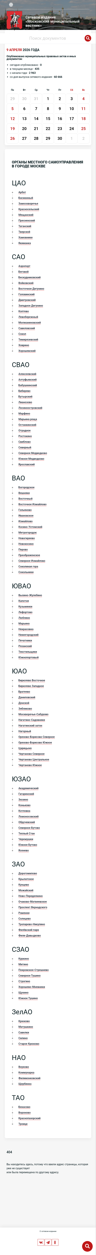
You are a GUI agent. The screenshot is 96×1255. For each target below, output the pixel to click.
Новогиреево (27, 538)
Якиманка (25, 243)
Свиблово (25, 441)
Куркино (24, 958)
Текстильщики (28, 651)
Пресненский (27, 220)
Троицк (23, 1123)
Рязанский (25, 646)
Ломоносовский (29, 816)
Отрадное (25, 430)
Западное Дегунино (31, 305)
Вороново (25, 1112)
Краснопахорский (30, 1118)
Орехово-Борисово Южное (35, 742)
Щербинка (25, 1083)
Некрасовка (26, 629)
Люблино (24, 617)
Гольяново (25, 510)
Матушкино (26, 1026)
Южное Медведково (31, 458)
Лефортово (25, 612)
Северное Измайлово (32, 560)
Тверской (24, 231)
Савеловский (27, 328)
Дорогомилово (28, 873)
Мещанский (26, 214)
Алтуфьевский (28, 379)
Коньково (25, 805)
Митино (23, 964)
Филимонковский (30, 1078)
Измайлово (26, 521)
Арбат (22, 192)
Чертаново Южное (30, 765)
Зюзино (23, 799)
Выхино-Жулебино (30, 595)
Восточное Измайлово (33, 504)
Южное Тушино (28, 998)
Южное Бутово (28, 844)
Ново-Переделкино (31, 896)
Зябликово (25, 708)
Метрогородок (28, 532)
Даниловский (27, 697)
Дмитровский (27, 300)
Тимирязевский (28, 339)
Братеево (24, 691)
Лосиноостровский (30, 407)
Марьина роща (28, 419)
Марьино (24, 623)
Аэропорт (24, 266)
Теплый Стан (27, 833)
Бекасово (24, 1107)
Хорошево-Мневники (32, 987)
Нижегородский (29, 634)
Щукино (24, 992)
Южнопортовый (29, 657)
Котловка (24, 810)
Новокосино (26, 543)
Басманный (26, 197)
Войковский (26, 283)
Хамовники (26, 237)
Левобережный (28, 317)
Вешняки (24, 493)
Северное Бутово (29, 827)
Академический (29, 788)
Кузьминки (25, 606)
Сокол (22, 333)
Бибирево (25, 391)
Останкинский (27, 424)
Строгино (24, 981)
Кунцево (24, 884)
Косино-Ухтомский (30, 526)
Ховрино (24, 345)
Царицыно (25, 748)
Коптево (24, 311)
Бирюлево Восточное (32, 680)
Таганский (25, 226)
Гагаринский (26, 793)
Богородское (27, 487)
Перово (23, 549)
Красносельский (29, 209)
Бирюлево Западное (31, 686)
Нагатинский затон (30, 725)
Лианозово (25, 402)
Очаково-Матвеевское (33, 901)
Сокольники (26, 572)
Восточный (26, 498)
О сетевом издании (48, 1231)
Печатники (25, 640)
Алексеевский (27, 374)
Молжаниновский (30, 322)
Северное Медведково (33, 453)
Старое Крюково (29, 1043)
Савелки (24, 1032)
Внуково (24, 1066)
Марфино (24, 413)
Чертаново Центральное (34, 759)
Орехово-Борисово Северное (37, 736)
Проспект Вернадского (33, 907)
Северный (25, 447)
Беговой (24, 271)
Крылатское (26, 879)
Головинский (27, 294)
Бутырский (25, 396)
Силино (23, 1038)
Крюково (24, 1021)
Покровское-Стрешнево (34, 970)
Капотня (24, 600)
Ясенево (24, 850)
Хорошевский (27, 350)
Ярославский (27, 464)
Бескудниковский (30, 277)
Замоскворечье (28, 203)
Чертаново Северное (32, 753)
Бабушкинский (28, 385)
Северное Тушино (30, 975)
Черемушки (26, 839)
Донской (24, 703)
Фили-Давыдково (30, 935)
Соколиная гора (28, 566)
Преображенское (29, 555)
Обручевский (27, 822)
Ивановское (26, 515)
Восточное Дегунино (31, 288)
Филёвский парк (29, 929)
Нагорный (25, 731)
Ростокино (25, 436)
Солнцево (25, 918)
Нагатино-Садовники (32, 720)
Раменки (24, 913)
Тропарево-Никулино (32, 924)
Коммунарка (26, 1072)
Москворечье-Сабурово (33, 714)
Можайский (26, 890)
